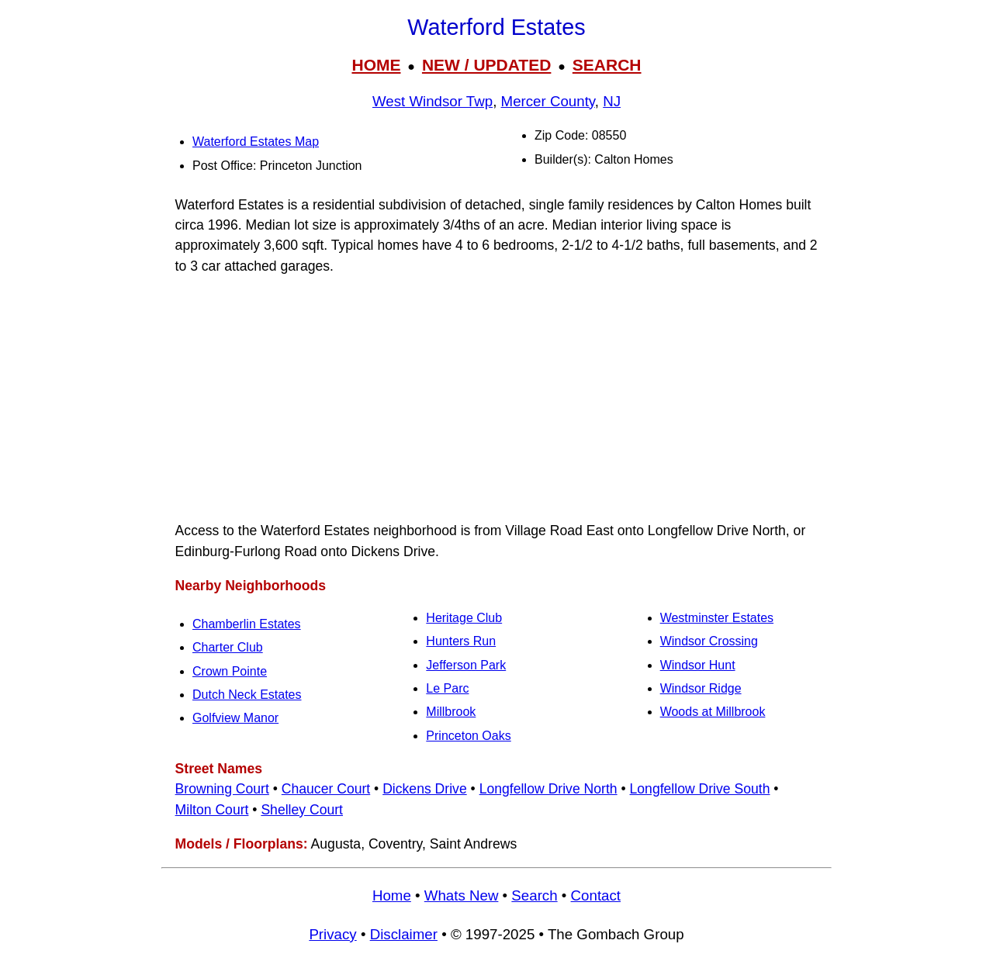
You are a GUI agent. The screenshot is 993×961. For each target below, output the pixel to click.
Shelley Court (302, 810)
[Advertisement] (496, 398)
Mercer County (548, 101)
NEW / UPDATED (486, 65)
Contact (596, 895)
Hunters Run (461, 641)
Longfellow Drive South (700, 789)
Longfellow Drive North (548, 789)
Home (391, 895)
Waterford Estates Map (255, 141)
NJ (612, 101)
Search (534, 895)
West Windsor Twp (432, 101)
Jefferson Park (466, 665)
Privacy (332, 934)
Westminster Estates (716, 617)
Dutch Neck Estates (247, 694)
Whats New (461, 895)
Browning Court (222, 789)
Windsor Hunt (697, 665)
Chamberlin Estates (246, 624)
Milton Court (212, 810)
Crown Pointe (229, 671)
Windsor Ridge (701, 688)
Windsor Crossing (709, 641)
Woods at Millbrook (713, 711)
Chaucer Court (326, 789)
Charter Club (227, 647)
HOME (375, 65)
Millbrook (451, 711)
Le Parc (447, 688)
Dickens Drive (424, 789)
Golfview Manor (235, 717)
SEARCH (607, 65)
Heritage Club (464, 617)
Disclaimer (404, 934)
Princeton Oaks (468, 735)
